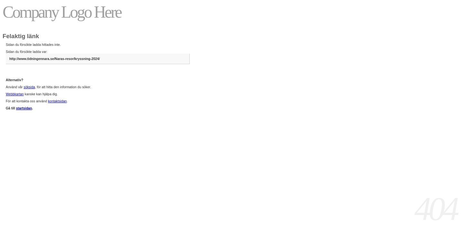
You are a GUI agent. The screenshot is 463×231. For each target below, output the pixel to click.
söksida (29, 87)
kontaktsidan (57, 101)
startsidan (24, 108)
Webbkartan (15, 94)
